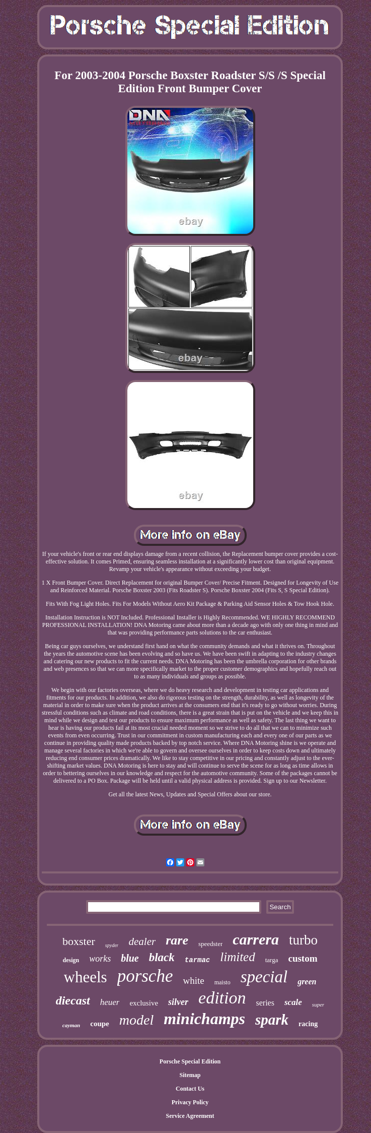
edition (222, 997)
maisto (222, 982)
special (264, 977)
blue (130, 958)
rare (177, 940)
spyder (112, 945)
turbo (303, 940)
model (136, 1020)
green (307, 981)
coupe (99, 1024)
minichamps (204, 1019)
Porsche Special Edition (190, 1061)
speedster (210, 944)
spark (271, 1020)
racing (308, 1024)
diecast (73, 1000)
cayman (71, 1025)
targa (271, 960)
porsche (145, 976)
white (193, 980)
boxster (78, 941)
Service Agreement (190, 1115)
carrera (256, 939)
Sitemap (190, 1075)
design (70, 960)
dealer (142, 941)
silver (178, 1002)
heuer (110, 1002)
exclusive (143, 1003)
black (162, 957)
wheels (85, 977)
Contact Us (190, 1088)
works (100, 959)
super (318, 1004)
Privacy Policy (190, 1102)
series (265, 1002)
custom (302, 958)
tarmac (197, 960)
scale (293, 1002)
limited (237, 957)
